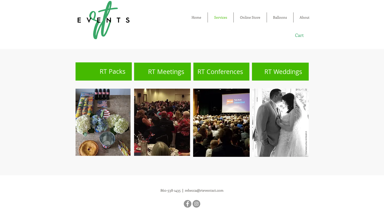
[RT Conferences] (221, 72)
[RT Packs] (104, 71)
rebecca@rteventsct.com (204, 190)
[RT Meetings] (162, 72)
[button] (302, 35)
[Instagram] (196, 204)
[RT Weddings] (280, 72)
